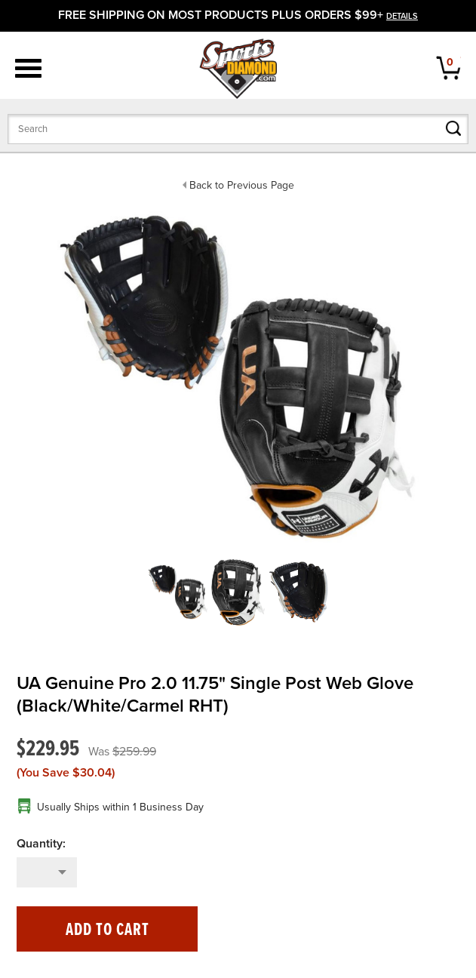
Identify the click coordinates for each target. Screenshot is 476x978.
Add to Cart (107, 930)
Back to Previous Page (241, 185)
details (402, 16)
